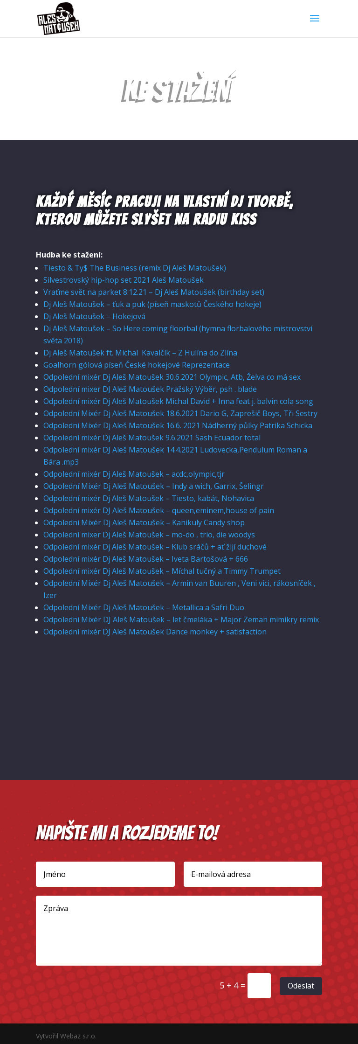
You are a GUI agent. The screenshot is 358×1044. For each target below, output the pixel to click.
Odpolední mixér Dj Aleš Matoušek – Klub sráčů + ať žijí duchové (155, 547)
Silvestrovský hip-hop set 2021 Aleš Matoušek (123, 280)
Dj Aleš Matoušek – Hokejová (94, 316)
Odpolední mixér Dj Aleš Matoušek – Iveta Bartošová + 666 (145, 559)
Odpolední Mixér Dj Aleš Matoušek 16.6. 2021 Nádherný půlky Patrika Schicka (177, 425)
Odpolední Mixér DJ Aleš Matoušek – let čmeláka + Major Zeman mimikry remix (181, 619)
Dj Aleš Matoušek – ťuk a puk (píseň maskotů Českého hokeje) (153, 304)
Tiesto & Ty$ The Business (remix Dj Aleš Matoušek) (134, 268)
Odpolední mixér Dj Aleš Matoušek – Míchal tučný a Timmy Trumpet (162, 571)
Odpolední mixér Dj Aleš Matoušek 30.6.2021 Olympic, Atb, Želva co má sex (172, 377)
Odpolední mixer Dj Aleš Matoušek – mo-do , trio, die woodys (149, 534)
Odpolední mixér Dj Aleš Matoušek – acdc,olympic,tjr (134, 474)
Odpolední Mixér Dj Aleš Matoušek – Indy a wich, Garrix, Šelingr (153, 486)
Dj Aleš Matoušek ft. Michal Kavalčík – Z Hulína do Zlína (140, 353)
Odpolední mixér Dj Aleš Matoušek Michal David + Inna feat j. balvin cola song (178, 401)
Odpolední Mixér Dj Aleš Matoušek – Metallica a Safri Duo (143, 607)
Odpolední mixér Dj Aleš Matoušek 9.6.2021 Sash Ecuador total (152, 437)
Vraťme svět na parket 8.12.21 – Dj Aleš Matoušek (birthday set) (153, 292)
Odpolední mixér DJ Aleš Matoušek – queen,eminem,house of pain (158, 510)
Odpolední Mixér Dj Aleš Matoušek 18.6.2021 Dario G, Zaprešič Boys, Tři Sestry (180, 413)
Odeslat (301, 986)
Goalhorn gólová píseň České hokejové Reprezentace (136, 365)
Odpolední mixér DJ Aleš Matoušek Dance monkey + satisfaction (155, 631)
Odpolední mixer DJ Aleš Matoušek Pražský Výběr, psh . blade (150, 389)
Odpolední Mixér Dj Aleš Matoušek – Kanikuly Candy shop (144, 522)
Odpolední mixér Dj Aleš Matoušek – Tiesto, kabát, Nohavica (148, 498)
